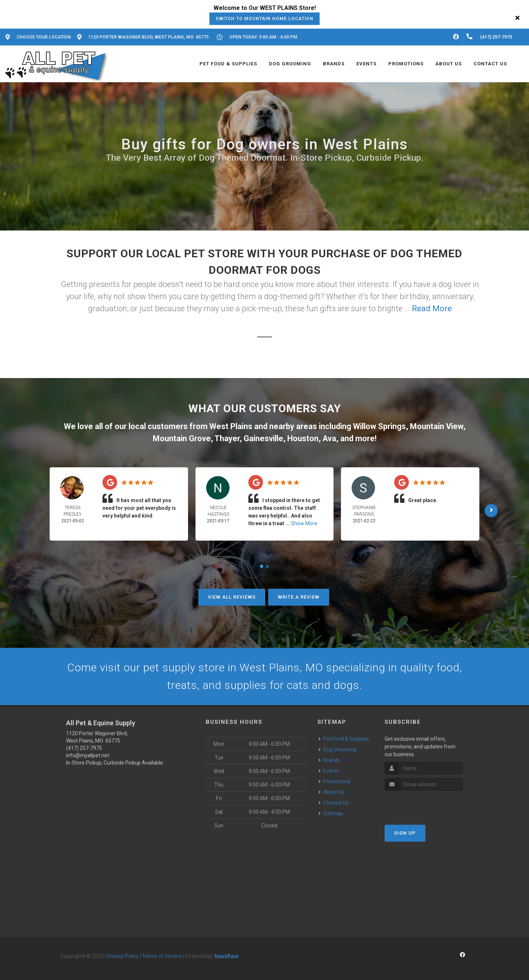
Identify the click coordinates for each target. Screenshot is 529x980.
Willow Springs (379, 426)
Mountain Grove (182, 438)
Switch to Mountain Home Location (264, 18)
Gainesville (263, 438)
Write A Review (299, 597)
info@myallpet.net (87, 755)
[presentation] (424, 804)
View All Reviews (232, 597)
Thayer (227, 438)
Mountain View (436, 426)
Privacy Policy (123, 956)
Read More (432, 308)
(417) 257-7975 (84, 748)
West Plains (230, 426)
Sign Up (405, 833)
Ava (329, 438)
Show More (304, 523)
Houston (303, 438)
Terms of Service (162, 956)
